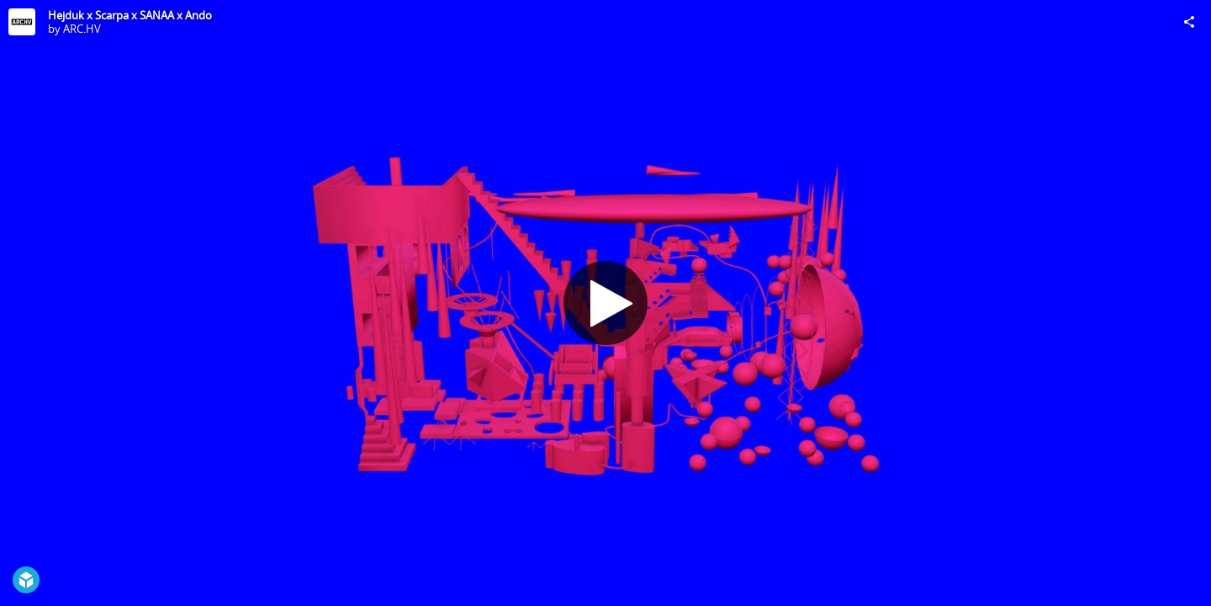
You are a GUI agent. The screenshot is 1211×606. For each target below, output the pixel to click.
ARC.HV (82, 28)
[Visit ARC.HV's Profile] (21, 21)
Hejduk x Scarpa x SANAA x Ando (130, 15)
